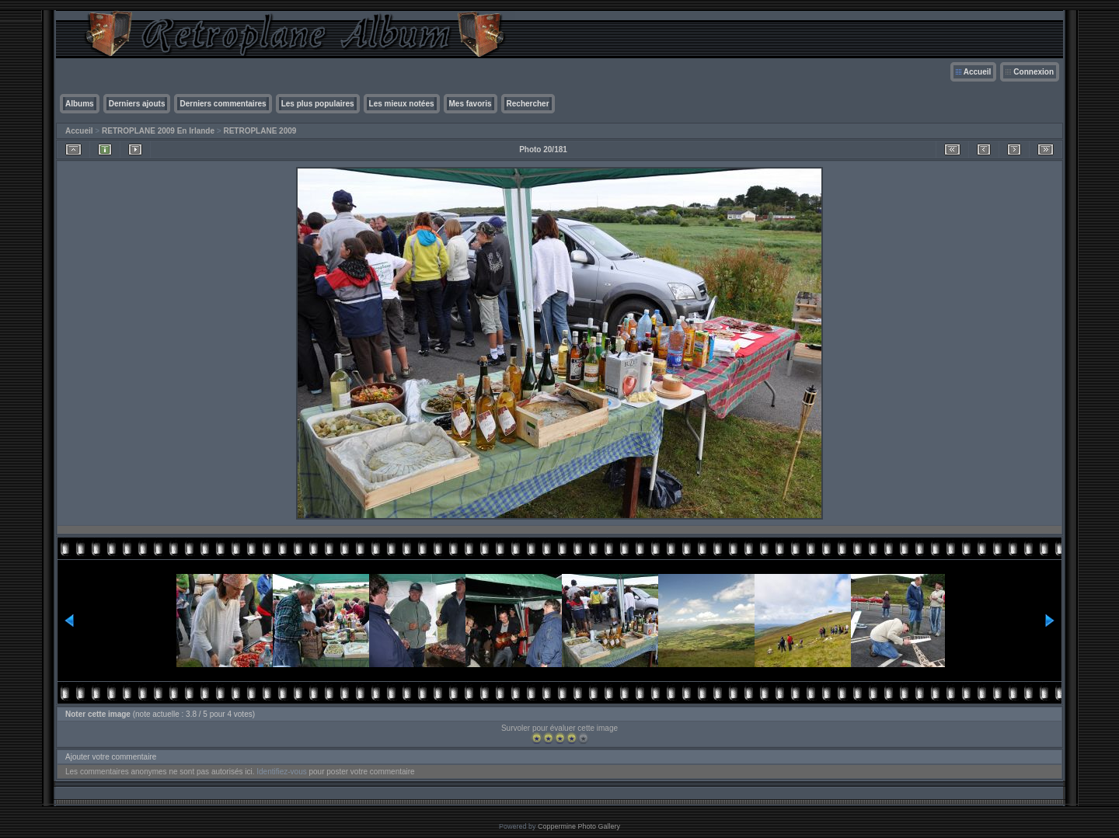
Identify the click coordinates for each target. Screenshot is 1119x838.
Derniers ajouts (137, 103)
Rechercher (528, 103)
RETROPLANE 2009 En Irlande (158, 131)
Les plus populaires (317, 103)
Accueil (978, 72)
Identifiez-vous (281, 771)
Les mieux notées (401, 103)
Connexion (1033, 72)
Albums (79, 103)
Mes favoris (470, 103)
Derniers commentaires (223, 103)
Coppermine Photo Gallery (579, 826)
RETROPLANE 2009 (259, 131)
